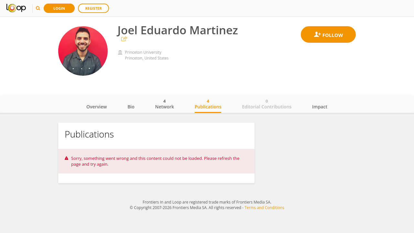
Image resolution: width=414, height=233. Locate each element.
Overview (96, 107)
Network (164, 104)
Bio (131, 107)
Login (59, 8)
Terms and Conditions (264, 207)
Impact (319, 107)
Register (93, 8)
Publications (208, 104)
